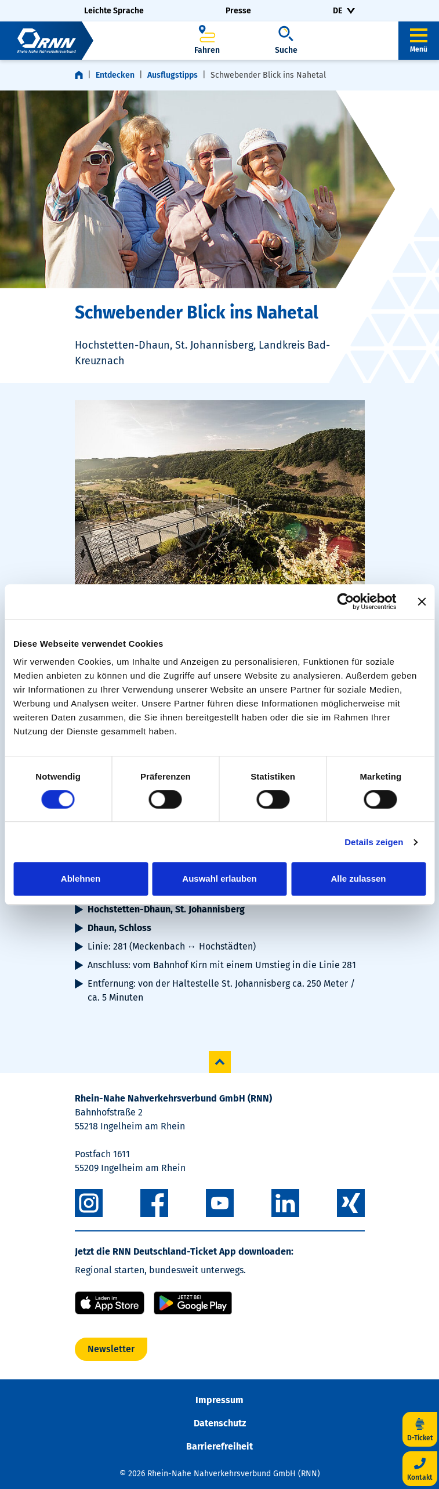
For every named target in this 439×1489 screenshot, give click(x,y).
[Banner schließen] (422, 601)
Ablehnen (80, 878)
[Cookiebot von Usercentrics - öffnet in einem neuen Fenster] (345, 601)
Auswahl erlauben (219, 878)
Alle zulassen (358, 878)
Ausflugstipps (172, 75)
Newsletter (111, 1348)
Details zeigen (373, 842)
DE (337, 11)
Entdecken (115, 75)
